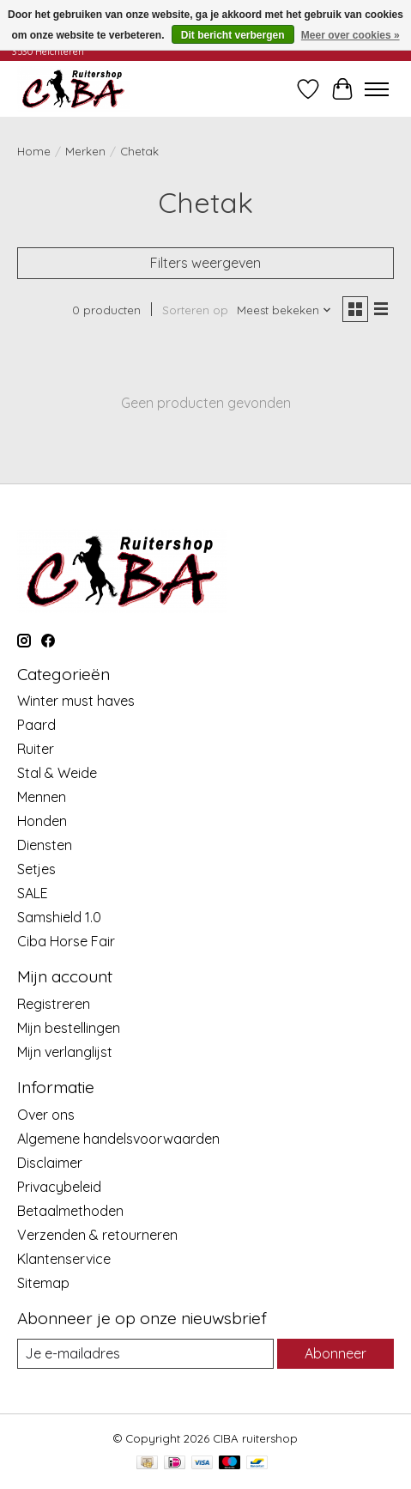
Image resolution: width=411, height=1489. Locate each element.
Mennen (41, 796)
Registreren (53, 1003)
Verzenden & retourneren (97, 1234)
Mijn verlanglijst (64, 1052)
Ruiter (35, 748)
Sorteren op (195, 310)
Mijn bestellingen (68, 1027)
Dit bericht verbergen (233, 35)
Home (34, 151)
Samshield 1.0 (59, 917)
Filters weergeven (205, 262)
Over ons (46, 1114)
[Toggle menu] (377, 89)
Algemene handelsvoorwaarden (118, 1138)
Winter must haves (76, 700)
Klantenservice (64, 1258)
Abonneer (335, 1353)
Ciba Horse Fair (66, 941)
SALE (32, 893)
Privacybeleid (59, 1186)
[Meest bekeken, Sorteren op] (284, 310)
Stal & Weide (57, 772)
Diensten (44, 845)
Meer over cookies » (350, 35)
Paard (36, 724)
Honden (42, 821)
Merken (85, 151)
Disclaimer (49, 1162)
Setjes (36, 869)
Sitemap (43, 1282)
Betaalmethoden (70, 1210)
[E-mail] (145, 1354)
